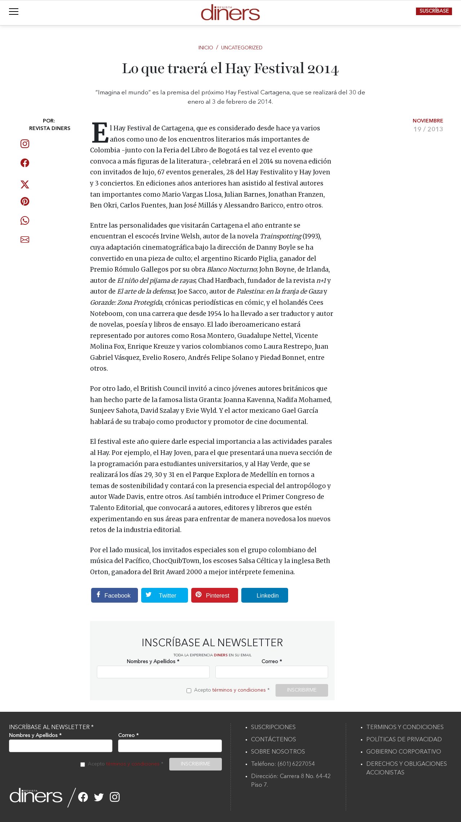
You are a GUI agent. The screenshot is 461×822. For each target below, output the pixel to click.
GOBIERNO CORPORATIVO (403, 752)
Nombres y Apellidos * (153, 661)
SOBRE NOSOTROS (278, 752)
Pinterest (210, 595)
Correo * (271, 661)
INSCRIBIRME (302, 690)
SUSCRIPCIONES (273, 728)
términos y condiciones (239, 690)
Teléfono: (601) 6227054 (283, 764)
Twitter (158, 595)
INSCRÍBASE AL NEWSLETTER (51, 728)
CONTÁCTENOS (273, 740)
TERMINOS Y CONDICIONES (405, 728)
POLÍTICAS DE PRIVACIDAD (404, 740)
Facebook (110, 595)
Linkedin (260, 595)
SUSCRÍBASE (434, 11)
